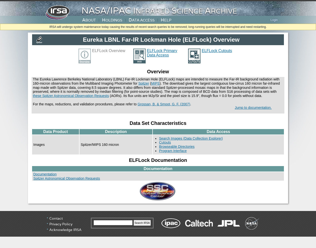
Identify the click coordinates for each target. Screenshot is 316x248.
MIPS (155, 83)
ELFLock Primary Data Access (162, 53)
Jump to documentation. (253, 108)
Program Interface (173, 151)
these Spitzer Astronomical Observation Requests (71, 96)
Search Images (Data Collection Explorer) (191, 138)
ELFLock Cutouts (217, 51)
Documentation (45, 174)
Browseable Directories (177, 147)
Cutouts (165, 142)
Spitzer (143, 83)
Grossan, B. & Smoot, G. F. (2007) (164, 104)
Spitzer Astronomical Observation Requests (66, 178)
